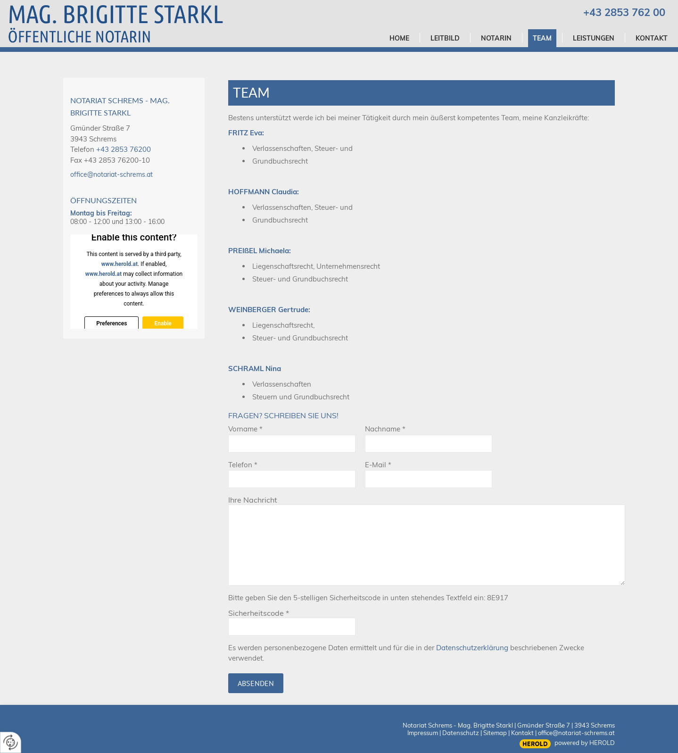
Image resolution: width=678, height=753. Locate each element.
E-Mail (378, 464)
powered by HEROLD (584, 742)
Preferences (111, 323)
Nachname (385, 428)
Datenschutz (460, 732)
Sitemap (495, 732)
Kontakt (522, 732)
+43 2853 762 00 (624, 12)
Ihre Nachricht (252, 500)
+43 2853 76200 (123, 149)
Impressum (422, 732)
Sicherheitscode (258, 613)
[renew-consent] (10, 742)
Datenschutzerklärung (472, 647)
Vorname (245, 428)
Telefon (242, 464)
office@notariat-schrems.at (111, 174)
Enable (162, 323)
